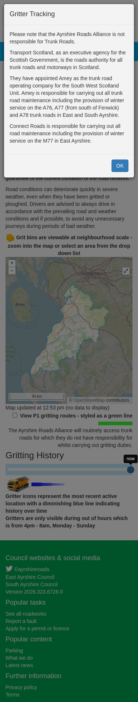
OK (120, 166)
